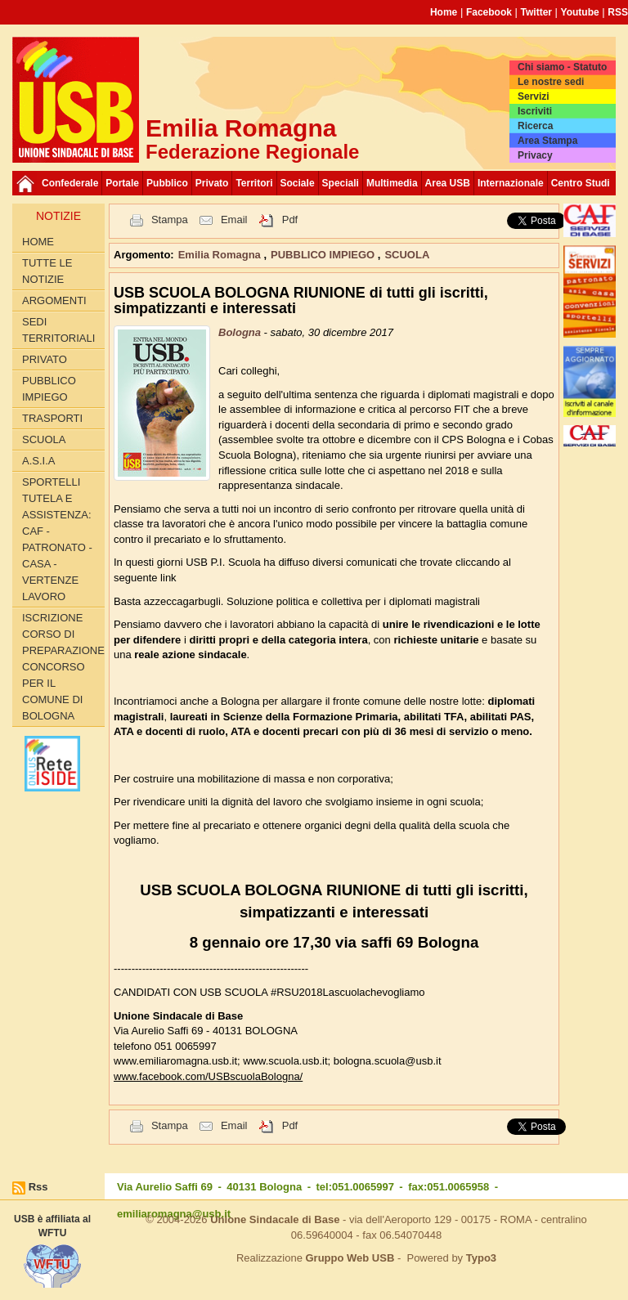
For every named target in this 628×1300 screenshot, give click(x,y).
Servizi (534, 96)
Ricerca (535, 126)
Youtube (580, 12)
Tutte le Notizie (47, 271)
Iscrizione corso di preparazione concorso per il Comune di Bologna (63, 667)
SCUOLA (43, 439)
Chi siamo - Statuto (562, 67)
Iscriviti (535, 111)
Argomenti (54, 300)
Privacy (535, 155)
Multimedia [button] (392, 183)
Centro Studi (580, 183)
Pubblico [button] (167, 183)
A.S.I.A (38, 461)
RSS (618, 12)
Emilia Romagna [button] (221, 255)
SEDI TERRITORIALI (58, 330)
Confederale (70, 183)
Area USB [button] (447, 183)
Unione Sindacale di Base (274, 1219)
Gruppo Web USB (349, 1258)
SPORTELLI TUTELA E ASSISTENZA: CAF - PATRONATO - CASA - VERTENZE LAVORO (57, 539)
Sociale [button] (297, 183)
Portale (122, 183)
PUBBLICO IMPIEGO (49, 388)
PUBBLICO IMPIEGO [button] (324, 255)
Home (443, 12)
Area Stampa (547, 140)
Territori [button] (254, 183)
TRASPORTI (52, 418)
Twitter (536, 12)
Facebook (489, 12)
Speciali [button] (340, 183)
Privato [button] (212, 183)
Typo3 (481, 1258)
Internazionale (511, 183)
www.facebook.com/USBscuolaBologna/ (208, 1076)
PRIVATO (44, 359)
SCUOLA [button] (406, 255)
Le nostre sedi (551, 81)
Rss (38, 1187)
